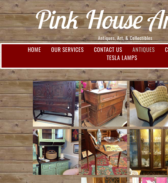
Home (34, 49)
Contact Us (108, 49)
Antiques (143, 49)
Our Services (67, 49)
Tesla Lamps (122, 57)
